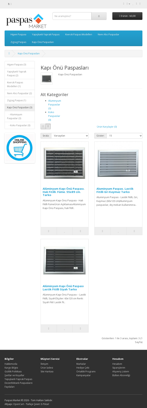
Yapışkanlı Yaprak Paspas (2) (16, 73)
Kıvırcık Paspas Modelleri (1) (15, 84)
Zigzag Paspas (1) (16, 100)
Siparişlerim (118, 367)
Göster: (100, 135)
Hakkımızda (11, 363)
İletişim (44, 363)
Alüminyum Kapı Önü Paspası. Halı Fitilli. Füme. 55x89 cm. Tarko (63, 192)
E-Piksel (45, 404)
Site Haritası (47, 371)
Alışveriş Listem (120, 371)
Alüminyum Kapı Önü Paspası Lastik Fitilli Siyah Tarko (63, 287)
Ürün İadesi (47, 367)
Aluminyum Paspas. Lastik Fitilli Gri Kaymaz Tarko (114, 190)
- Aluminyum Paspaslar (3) (14, 116)
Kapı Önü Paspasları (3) (19, 107)
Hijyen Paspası (18, 34)
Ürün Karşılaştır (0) (107, 126)
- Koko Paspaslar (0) (18, 125)
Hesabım (117, 363)
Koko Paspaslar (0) (54, 115)
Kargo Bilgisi (11, 367)
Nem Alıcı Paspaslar (108, 34)
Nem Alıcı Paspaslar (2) (19, 93)
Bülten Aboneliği (121, 375)
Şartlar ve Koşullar (14, 375)
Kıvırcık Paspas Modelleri (78, 34)
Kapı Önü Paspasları (43, 42)
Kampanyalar (83, 375)
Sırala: (46, 135)
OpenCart (18, 404)
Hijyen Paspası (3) (16, 64)
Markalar (81, 363)
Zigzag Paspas (18, 42)
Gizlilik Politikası (13, 371)
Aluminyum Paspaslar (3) (54, 104)
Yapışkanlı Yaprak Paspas (46, 34)
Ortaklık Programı (86, 371)
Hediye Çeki (82, 367)
